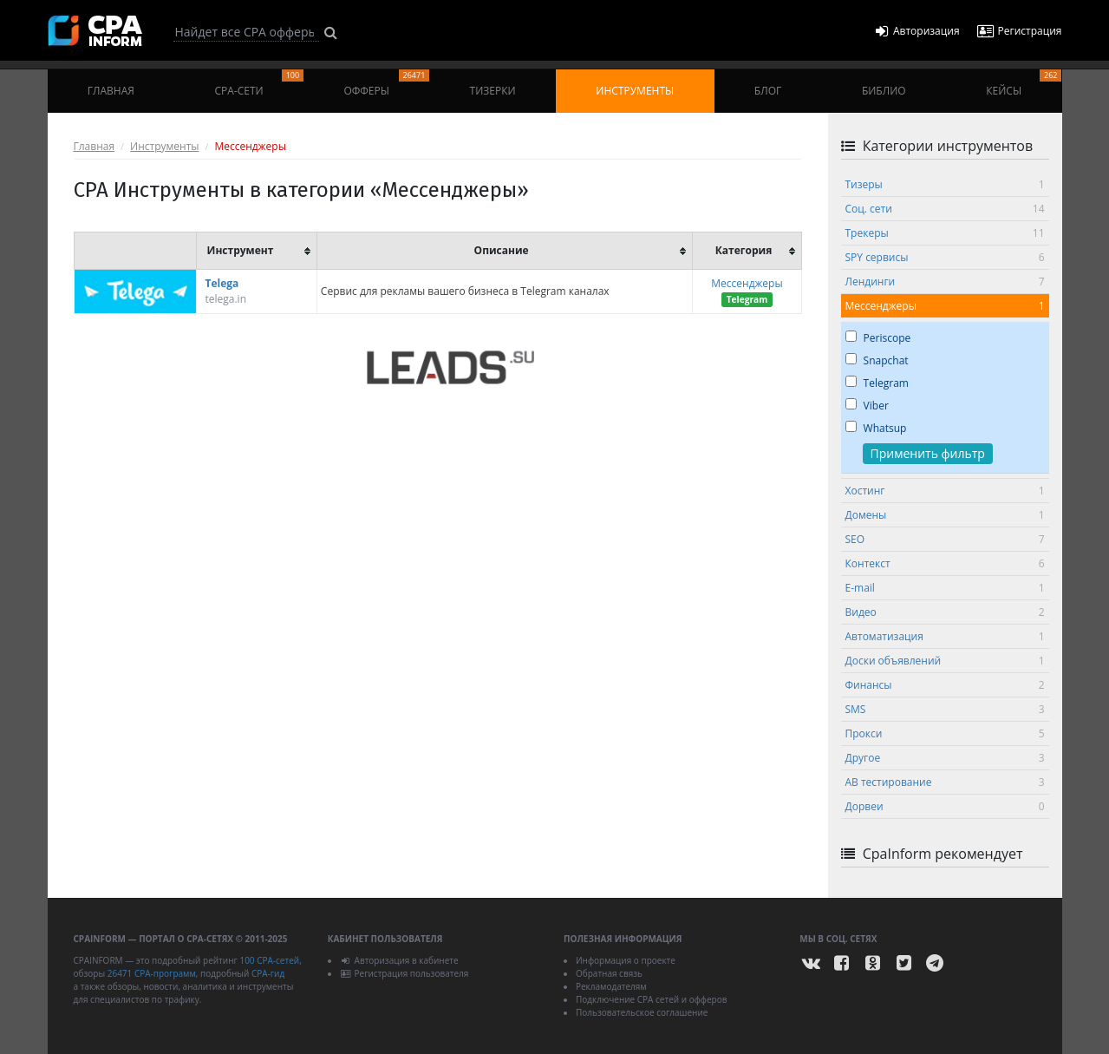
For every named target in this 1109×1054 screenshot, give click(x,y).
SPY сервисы (945, 257)
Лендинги (945, 281)
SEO (945, 539)
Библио (884, 90)
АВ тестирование (945, 782)
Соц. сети (945, 209)
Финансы (945, 685)
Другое (945, 758)
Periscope (878, 338)
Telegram (877, 383)
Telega (222, 283)
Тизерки (493, 90)
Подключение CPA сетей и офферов (651, 999)
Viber (867, 405)
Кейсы (1023, 83)
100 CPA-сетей (269, 960)
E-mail (945, 588)
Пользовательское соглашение (642, 1012)
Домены (945, 515)
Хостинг (945, 490)
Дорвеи (945, 806)
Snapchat (877, 360)
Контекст (945, 563)
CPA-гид (267, 973)
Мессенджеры (746, 283)
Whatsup (876, 428)
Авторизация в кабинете (399, 960)
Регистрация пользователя (404, 973)
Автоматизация (945, 636)
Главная (111, 90)
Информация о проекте (625, 960)
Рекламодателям (611, 986)
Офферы (386, 83)
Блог (767, 90)
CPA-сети (259, 83)
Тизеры (945, 184)
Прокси (945, 733)
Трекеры (945, 233)
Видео (945, 612)
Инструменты (635, 90)
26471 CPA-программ (152, 973)
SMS (945, 709)
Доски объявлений (945, 660)
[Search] (246, 32)
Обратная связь (609, 973)
